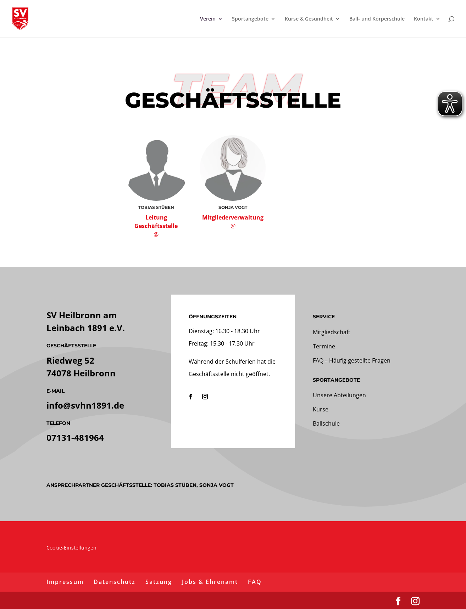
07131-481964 (75, 437)
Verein (208, 19)
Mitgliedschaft (331, 332)
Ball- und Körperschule (377, 19)
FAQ (255, 582)
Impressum (65, 582)
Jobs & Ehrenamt (210, 582)
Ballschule (326, 423)
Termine (324, 346)
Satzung (158, 582)
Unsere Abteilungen (339, 395)
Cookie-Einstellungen (71, 547)
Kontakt (423, 19)
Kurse (320, 409)
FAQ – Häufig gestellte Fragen (351, 360)
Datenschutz (114, 582)
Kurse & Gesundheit (309, 19)
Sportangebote (250, 19)
